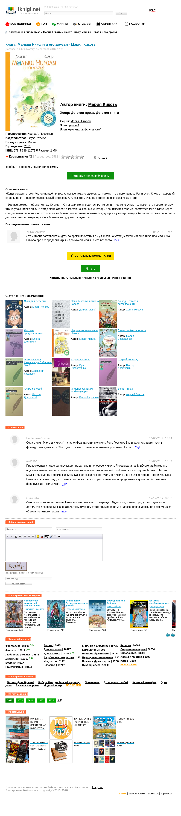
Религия (125, 645)
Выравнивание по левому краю (25, 536)
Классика (50, 665)
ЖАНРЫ (62, 23)
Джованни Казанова (34, 372)
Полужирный (8, 536)
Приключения (14, 667)
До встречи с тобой (116, 682)
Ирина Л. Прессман (40, 133)
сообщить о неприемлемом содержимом (32, 166)
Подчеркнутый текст (16, 536)
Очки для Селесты (35, 301)
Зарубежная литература (59, 657)
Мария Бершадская (126, 337)
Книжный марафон (145, 682)
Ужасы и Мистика (131, 656)
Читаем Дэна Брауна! (20, 682)
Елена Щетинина (32, 340)
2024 (30, 700)
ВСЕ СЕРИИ (73, 685)
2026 (9, 700)
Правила (166, 793)
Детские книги (107, 113)
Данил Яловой (87, 309)
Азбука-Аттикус (36, 137)
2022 (51, 700)
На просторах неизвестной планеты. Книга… (33, 603)
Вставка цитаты (51, 536)
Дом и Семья (52, 653)
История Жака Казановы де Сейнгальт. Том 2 (38, 362)
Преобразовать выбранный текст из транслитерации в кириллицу (55, 536)
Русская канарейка (27, 685)
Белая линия (125, 388)
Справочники (128, 653)
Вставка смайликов (38, 536)
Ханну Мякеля (134, 309)
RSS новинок (137, 793)
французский (92, 129)
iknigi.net (97, 787)
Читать (90, 268)
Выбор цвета (42, 536)
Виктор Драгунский (126, 366)
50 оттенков (92, 682)
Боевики (10, 662)
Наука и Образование (95, 653)
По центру (29, 536)
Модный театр (53, 685)
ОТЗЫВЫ (84, 23)
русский (74, 125)
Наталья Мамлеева (75, 609)
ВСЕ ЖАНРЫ (128, 664)
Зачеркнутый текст (20, 536)
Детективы (12, 658)
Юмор (124, 660)
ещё (59, 699)
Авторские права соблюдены (90, 175)
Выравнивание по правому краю (33, 536)
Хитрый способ (33, 388)
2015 (27, 146)
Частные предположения (33, 332)
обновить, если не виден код (24, 572)
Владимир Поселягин (34, 609)
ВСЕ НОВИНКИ (20, 23)
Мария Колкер (40, 306)
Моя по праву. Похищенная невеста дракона (77, 603)
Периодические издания (97, 657)
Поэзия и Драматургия (96, 661)
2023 (40, 700)
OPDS (123, 793)
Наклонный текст (12, 536)
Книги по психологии (95, 645)
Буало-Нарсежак (89, 397)
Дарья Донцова (156, 606)
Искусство (50, 661)
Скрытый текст (47, 536)
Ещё (116, 240)
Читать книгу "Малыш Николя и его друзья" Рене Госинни (90, 277)
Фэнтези (10, 650)
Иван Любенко (114, 606)
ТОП (44, 23)
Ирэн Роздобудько (78, 366)
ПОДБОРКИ (137, 23)
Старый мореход (128, 359)
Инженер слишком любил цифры (82, 390)
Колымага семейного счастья (159, 602)
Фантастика (12, 645)
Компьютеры (90, 649)
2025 (20, 700)
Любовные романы (17, 654)
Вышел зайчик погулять (132, 330)
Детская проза (82, 113)
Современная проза (132, 649)
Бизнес (48, 645)
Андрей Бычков (135, 394)
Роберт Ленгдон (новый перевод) (59, 682)
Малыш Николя (81, 121)
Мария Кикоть (102, 104)
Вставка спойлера (59, 536)
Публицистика (91, 665)
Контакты (153, 793)
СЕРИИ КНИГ (110, 23)
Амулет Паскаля (80, 359)
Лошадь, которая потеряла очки (128, 302)
